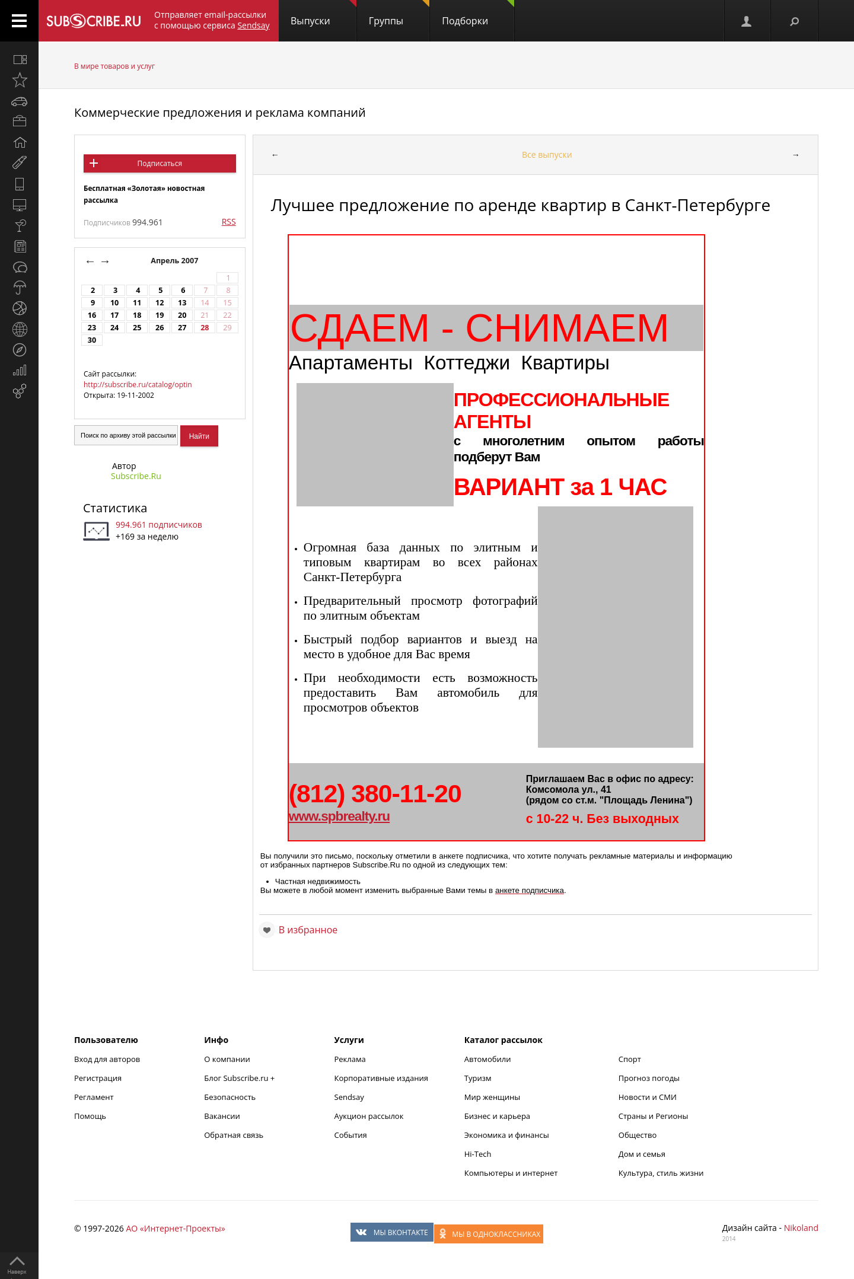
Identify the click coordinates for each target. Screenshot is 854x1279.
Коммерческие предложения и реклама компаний (220, 112)
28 (204, 328)
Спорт (630, 1059)
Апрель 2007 (175, 261)
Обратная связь (233, 1135)
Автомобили (487, 1059)
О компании (227, 1059)
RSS (229, 221)
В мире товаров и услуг (114, 66)
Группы (399, 13)
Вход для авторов (107, 1059)
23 (92, 328)
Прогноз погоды (649, 1078)
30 (92, 340)
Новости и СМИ (648, 1097)
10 (114, 303)
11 (137, 303)
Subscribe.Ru (136, 475)
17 (114, 315)
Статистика (115, 508)
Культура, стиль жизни (661, 1173)
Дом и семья (642, 1154)
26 (159, 328)
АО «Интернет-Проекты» (175, 1228)
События (350, 1135)
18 (137, 315)
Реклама (350, 1059)
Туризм (478, 1078)
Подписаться (160, 163)
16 (92, 315)
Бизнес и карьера (497, 1116)
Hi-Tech (478, 1154)
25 (137, 328)
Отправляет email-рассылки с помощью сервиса (212, 20)
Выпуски (323, 13)
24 (114, 328)
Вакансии (222, 1116)
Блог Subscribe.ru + (240, 1078)
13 (182, 303)
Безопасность (230, 1097)
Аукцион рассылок (369, 1116)
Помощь (90, 1116)
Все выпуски (547, 154)
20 (182, 315)
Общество (638, 1135)
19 (159, 315)
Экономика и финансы (506, 1135)
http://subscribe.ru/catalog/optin (138, 384)
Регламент (94, 1097)
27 (182, 328)
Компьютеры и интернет (511, 1173)
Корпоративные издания (381, 1078)
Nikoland (801, 1227)
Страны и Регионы (654, 1116)
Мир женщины (492, 1097)
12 (159, 303)
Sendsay (349, 1097)
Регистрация (98, 1078)
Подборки (478, 13)
